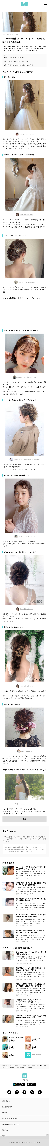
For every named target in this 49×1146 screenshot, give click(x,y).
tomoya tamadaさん (24, 751)
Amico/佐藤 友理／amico (24, 215)
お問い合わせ (6, 1101)
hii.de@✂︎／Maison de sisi (24, 134)
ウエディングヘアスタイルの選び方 (13, 57)
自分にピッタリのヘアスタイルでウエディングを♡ (18, 65)
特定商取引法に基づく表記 (9, 1118)
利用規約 (4, 1112)
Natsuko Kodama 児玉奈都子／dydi (24, 377)
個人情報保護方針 (7, 1107)
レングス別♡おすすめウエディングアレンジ (16, 61)
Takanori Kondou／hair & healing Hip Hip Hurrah (24, 459)
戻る (24, 819)
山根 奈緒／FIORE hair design (24, 282)
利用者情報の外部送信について (11, 1124)
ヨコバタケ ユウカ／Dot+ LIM (24, 536)
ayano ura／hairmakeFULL (24, 804)
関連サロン (5, 1130)
